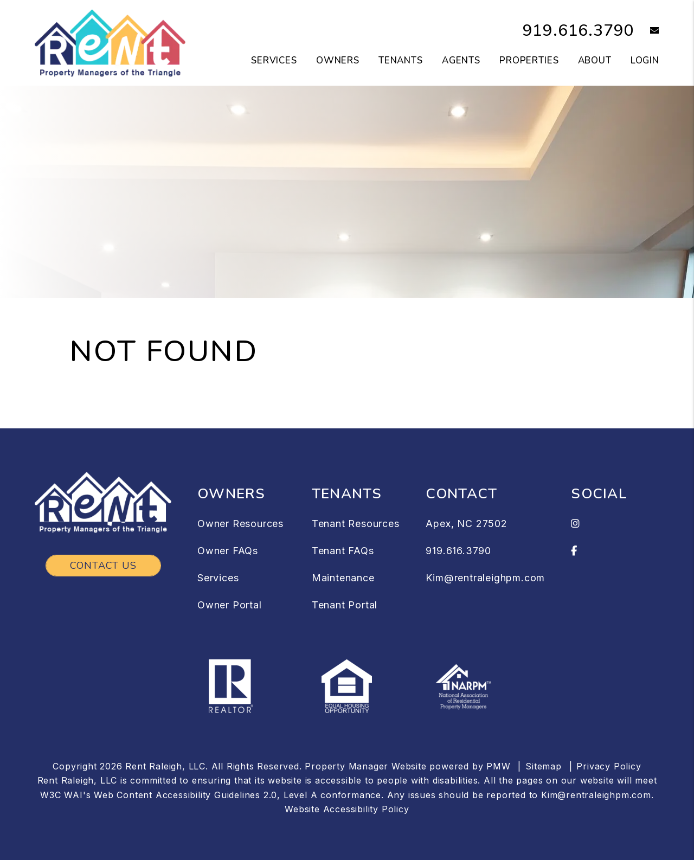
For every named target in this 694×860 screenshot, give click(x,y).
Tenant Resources (356, 523)
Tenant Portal (344, 605)
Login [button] (645, 60)
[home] (110, 42)
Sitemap (543, 766)
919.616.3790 (578, 31)
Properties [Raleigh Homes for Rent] (529, 60)
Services (218, 577)
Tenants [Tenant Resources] (400, 60)
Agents (461, 60)
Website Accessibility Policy (347, 809)
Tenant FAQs (343, 550)
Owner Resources (240, 523)
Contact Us (103, 565)
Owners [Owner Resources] (337, 60)
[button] (646, 31)
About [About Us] (595, 60)
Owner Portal (229, 605)
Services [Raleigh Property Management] (274, 60)
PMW (498, 766)
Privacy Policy (608, 766)
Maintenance (343, 577)
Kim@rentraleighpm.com (485, 577)
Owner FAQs (227, 550)
